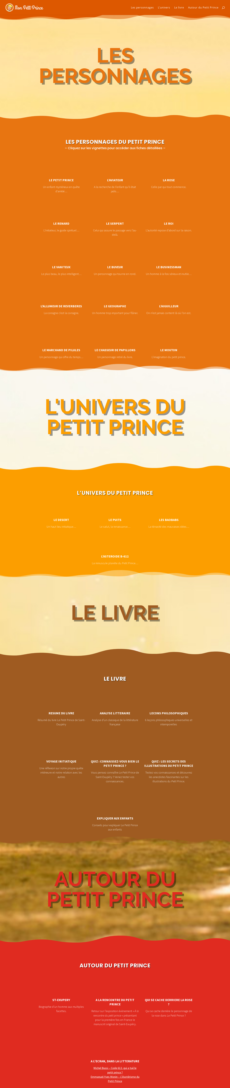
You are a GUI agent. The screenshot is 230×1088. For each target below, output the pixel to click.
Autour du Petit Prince (203, 7)
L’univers (164, 7)
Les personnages (142, 7)
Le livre (179, 7)
